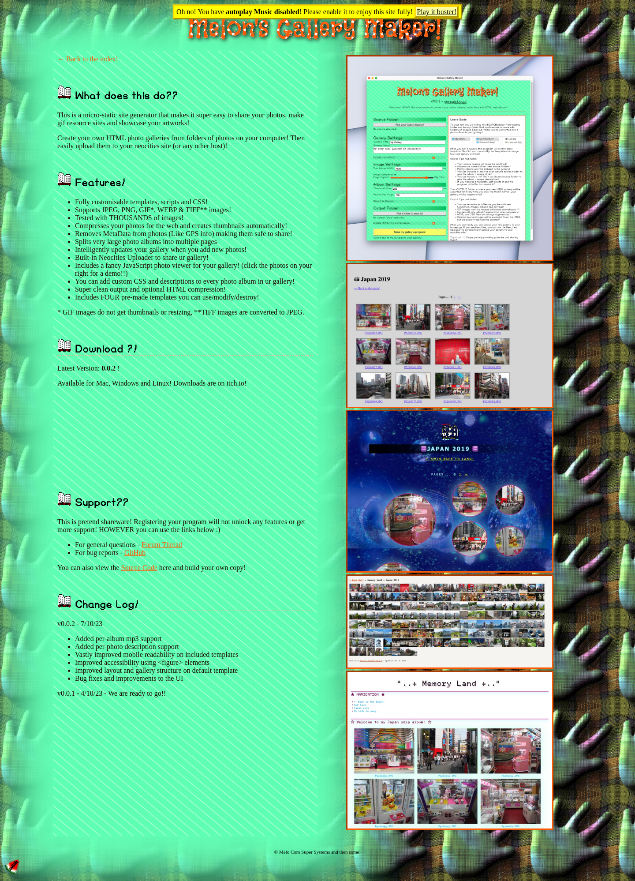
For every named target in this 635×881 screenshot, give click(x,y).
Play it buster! (436, 11)
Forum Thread (162, 544)
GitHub (135, 552)
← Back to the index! (87, 59)
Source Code (139, 567)
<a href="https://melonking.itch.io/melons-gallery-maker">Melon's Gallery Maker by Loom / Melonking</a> (179, 431)
